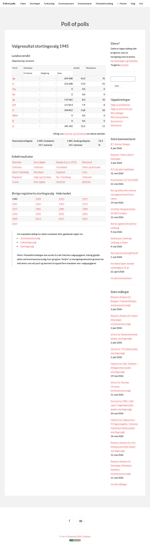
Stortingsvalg (27, 246)
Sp (13, 99)
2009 (14, 218)
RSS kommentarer (120, 117)
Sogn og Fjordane (42, 177)
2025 (14, 223)
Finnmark (17, 167)
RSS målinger (117, 112)
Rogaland (17, 177)
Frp (14, 89)
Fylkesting (49, 3)
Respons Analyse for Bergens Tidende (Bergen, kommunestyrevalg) (124, 300)
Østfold (86, 181)
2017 (61, 218)
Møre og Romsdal (91, 167)
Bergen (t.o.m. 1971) (66, 162)
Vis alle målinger (119, 484)
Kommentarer (85, 3)
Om (141, 3)
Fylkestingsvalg (28, 242)
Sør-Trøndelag (63, 177)
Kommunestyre (66, 3)
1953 (61, 198)
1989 (85, 208)
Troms (15, 181)
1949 (38, 198)
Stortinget (35, 3)
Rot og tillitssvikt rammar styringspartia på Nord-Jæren (123, 194)
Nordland (38, 172)
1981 (38, 208)
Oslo (84, 172)
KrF (14, 105)
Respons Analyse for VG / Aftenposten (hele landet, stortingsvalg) (123, 446)
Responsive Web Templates (79, 536)
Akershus (17, 162)
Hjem (23, 3)
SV (13, 94)
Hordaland (61, 167)
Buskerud (87, 162)
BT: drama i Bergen (120, 144)
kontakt (124, 64)
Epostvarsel (116, 121)
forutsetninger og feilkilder (124, 60)
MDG (15, 115)
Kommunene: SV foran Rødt (124, 179)
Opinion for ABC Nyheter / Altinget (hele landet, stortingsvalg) (124, 367)
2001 (61, 213)
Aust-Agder (40, 162)
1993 (14, 213)
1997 (38, 213)
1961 (14, 203)
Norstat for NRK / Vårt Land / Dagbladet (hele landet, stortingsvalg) (122, 405)
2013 (38, 218)
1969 (61, 203)
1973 (85, 203)
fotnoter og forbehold (75, 133)
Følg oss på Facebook (121, 108)
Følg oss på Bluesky (120, 104)
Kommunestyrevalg (30, 238)
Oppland (60, 172)
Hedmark (38, 167)
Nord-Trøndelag (20, 172)
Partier (123, 3)
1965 (38, 203)
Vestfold (60, 181)
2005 (85, 213)
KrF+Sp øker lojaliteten (122, 169)
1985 (61, 208)
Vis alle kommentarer (121, 278)
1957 (85, 198)
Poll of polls (9, 3)
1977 (14, 208)
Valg (133, 3)
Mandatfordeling (104, 3)
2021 (85, 218)
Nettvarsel (116, 125)
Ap (13, 78)
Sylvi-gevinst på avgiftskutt (124, 252)
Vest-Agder (39, 181)
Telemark (87, 177)
